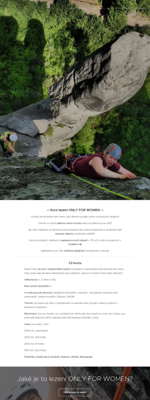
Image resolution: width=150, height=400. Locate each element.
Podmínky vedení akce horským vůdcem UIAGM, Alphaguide (58, 356)
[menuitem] (77, 8)
